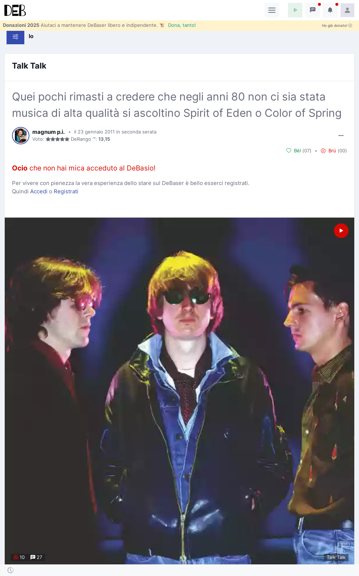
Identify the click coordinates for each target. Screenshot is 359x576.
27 (36, 557)
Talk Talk (29, 65)
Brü (328, 151)
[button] (295, 10)
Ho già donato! (337, 26)
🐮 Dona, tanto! (177, 25)
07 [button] (307, 150)
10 (19, 557)
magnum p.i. (48, 132)
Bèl (293, 151)
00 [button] (342, 150)
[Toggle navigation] (272, 10)
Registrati (66, 191)
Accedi (39, 191)
